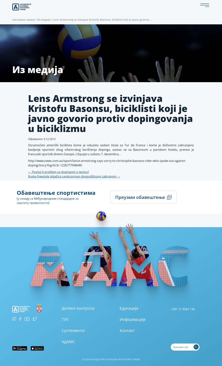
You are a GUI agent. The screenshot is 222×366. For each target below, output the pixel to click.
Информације (133, 319)
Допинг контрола (78, 308)
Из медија (44, 19)
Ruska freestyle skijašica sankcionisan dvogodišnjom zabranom (74, 176)
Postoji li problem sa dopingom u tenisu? (58, 172)
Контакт (127, 330)
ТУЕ (65, 319)
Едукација (129, 308)
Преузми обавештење (143, 197)
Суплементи (73, 330)
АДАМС (68, 341)
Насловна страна (23, 19)
